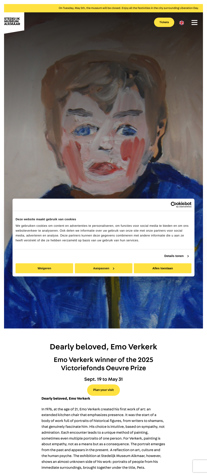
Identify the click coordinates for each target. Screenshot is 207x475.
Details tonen (174, 256)
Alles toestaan (162, 268)
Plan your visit (103, 390)
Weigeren (44, 268)
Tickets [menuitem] (164, 22)
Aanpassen (103, 268)
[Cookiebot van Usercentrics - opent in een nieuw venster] (173, 205)
